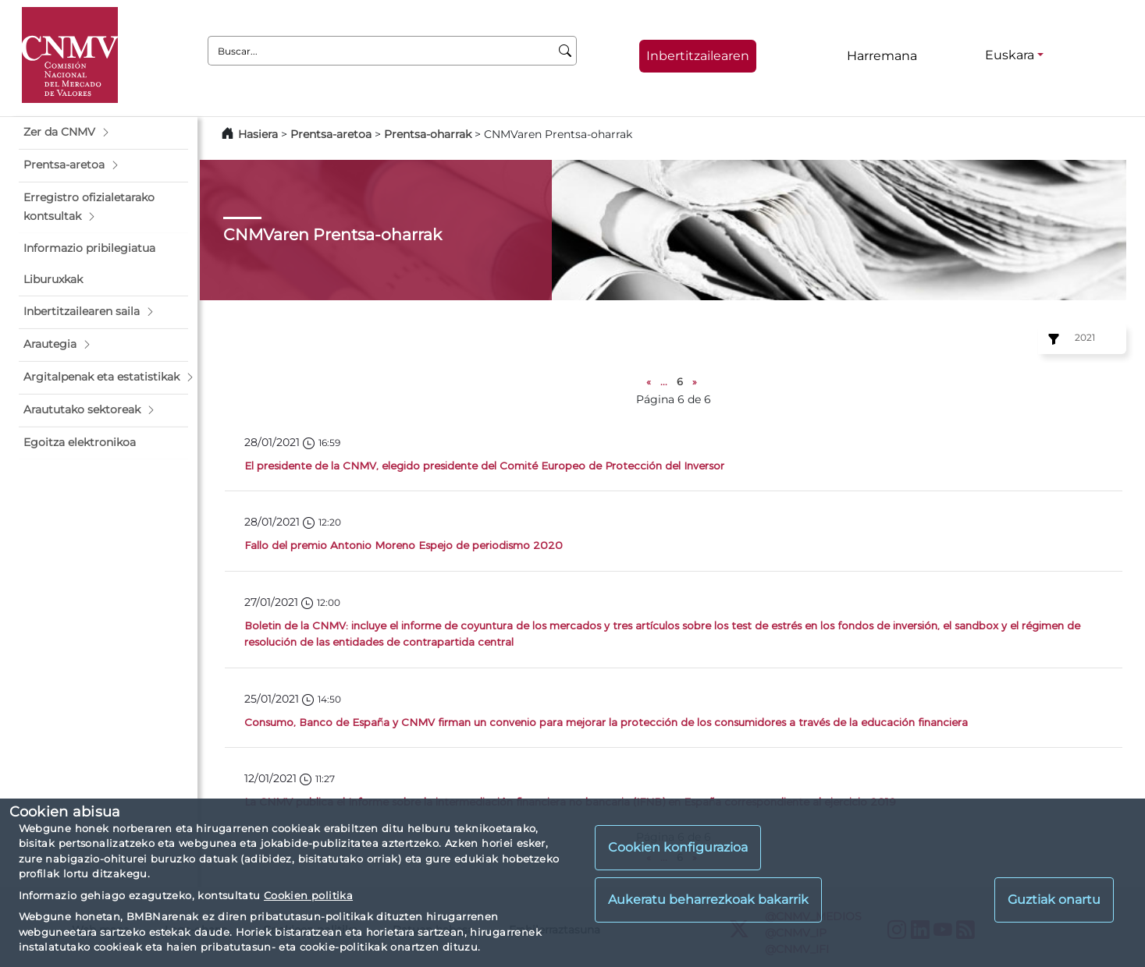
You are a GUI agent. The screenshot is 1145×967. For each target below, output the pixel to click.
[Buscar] (565, 51)
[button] (103, 132)
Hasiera (258, 134)
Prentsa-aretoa (332, 134)
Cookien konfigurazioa (678, 847)
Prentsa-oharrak (429, 134)
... (663, 382)
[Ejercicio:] (1051, 339)
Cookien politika (308, 895)
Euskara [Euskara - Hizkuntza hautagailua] (1009, 55)
